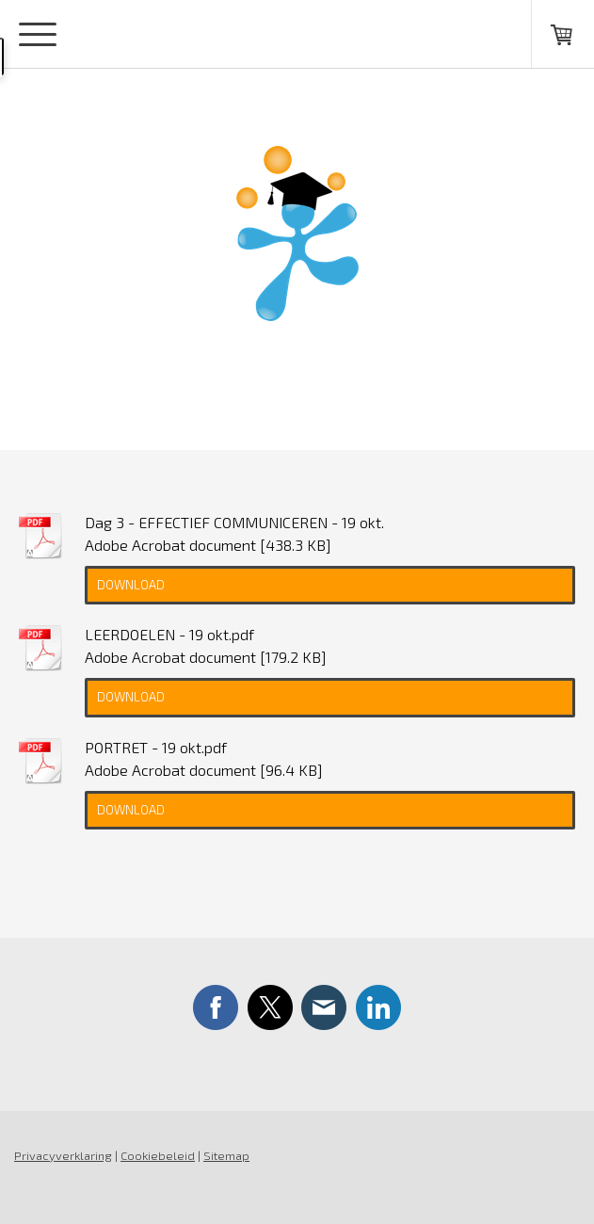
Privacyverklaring (63, 1155)
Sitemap (226, 1155)
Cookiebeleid (157, 1155)
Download (131, 584)
